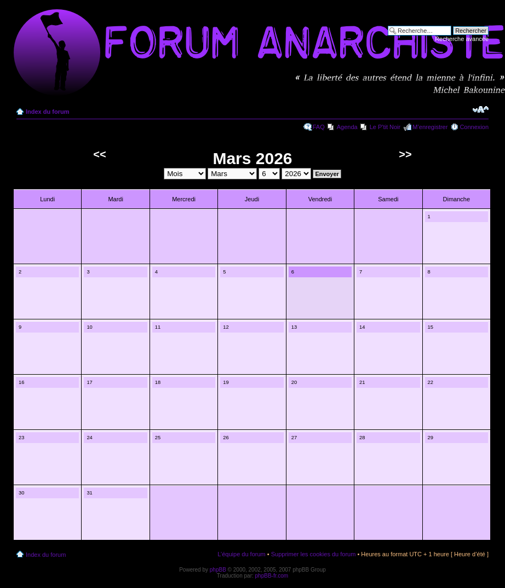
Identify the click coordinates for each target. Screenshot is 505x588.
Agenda (347, 127)
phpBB (218, 570)
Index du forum (47, 111)
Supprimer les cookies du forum (313, 554)
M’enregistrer (429, 127)
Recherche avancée (462, 39)
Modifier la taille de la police (481, 109)
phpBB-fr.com (272, 576)
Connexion (474, 127)
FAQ (319, 127)
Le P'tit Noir (385, 127)
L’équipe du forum (241, 554)
